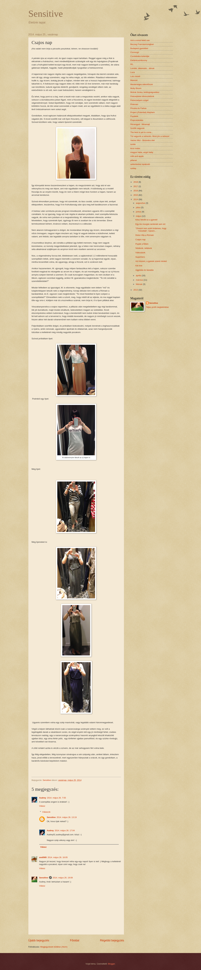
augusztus (141, 203)
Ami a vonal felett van (140, 40)
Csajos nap (140, 239)
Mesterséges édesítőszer (141, 84)
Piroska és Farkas (138, 108)
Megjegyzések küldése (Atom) (53, 947)
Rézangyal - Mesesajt (140, 124)
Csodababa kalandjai (139, 56)
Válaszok (46, 812)
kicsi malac (135, 148)
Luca (132, 72)
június (139, 212)
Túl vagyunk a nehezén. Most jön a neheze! (149, 136)
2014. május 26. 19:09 (63, 877)
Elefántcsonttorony (138, 60)
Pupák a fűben (141, 244)
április (139, 275)
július (138, 207)
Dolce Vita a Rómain (144, 235)
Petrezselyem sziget (139, 100)
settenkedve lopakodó (140, 164)
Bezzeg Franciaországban (142, 44)
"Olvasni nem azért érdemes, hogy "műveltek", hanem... (150, 229)
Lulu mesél (135, 76)
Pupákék (134, 116)
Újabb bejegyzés (38, 940)
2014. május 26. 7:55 (56, 798)
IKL (131, 64)
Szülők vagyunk (137, 128)
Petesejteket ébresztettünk (142, 96)
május (139, 216)
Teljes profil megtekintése (157, 307)
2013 (136, 290)
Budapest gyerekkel (139, 48)
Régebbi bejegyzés (112, 940)
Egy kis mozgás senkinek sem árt (150, 224)
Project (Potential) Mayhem (142, 112)
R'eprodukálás (136, 120)
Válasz (42, 806)
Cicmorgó (134, 52)
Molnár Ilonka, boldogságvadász (144, 92)
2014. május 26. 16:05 (58, 857)
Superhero (140, 257)
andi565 (43, 857)
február (139, 284)
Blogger (111, 964)
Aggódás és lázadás (144, 270)
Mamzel (133, 80)
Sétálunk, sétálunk (143, 248)
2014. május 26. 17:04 (65, 830)
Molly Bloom (135, 88)
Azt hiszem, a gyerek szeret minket (151, 261)
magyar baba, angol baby (141, 152)
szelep (133, 168)
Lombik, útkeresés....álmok (142, 68)
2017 (136, 186)
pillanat (133, 160)
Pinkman (134, 104)
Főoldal (74, 940)
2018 (136, 182)
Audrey (42, 798)
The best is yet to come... (141, 132)
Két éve (138, 265)
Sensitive (45, 13)
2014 (136, 199)
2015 (136, 195)
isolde (133, 144)
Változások (140, 252)
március (140, 280)
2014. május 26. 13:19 (66, 817)
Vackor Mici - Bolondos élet (142, 140)
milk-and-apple (137, 156)
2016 (136, 190)
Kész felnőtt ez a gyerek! (146, 220)
